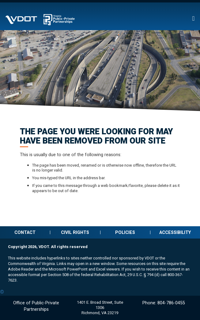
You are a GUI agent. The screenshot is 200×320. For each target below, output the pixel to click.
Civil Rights (75, 232)
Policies (125, 232)
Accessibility (175, 232)
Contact (25, 232)
